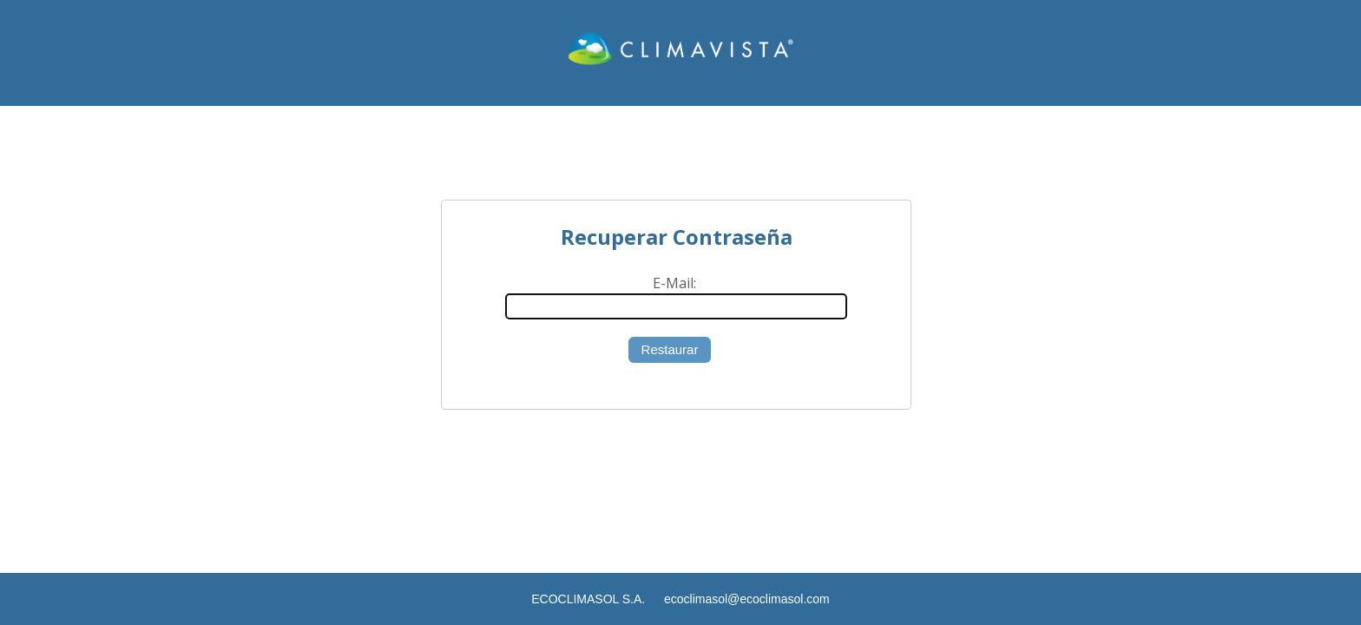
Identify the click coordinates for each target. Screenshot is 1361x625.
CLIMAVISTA (680, 52)
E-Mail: (674, 283)
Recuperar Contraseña (676, 236)
